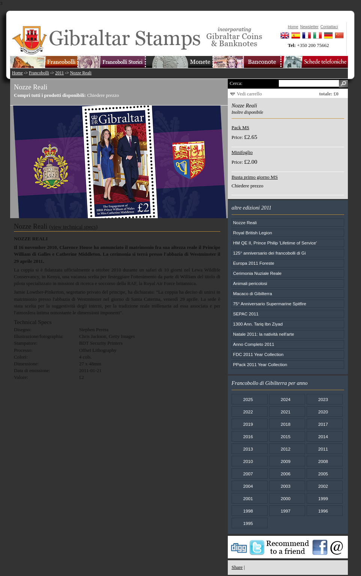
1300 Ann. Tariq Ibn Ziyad (258, 323)
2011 (59, 73)
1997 (285, 510)
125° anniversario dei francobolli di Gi (269, 252)
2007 (248, 473)
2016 (248, 436)
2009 (285, 461)
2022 (248, 411)
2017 (323, 424)
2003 (285, 486)
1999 (323, 498)
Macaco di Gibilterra (252, 293)
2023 (323, 399)
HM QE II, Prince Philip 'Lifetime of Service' (275, 242)
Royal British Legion (252, 232)
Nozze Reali (80, 73)
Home (17, 73)
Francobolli (39, 73)
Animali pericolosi (250, 283)
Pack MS (240, 127)
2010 (248, 461)
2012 (285, 448)
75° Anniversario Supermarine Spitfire (269, 303)
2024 (285, 399)
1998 (248, 510)
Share (237, 567)
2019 (248, 424)
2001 (248, 498)
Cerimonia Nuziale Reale (257, 273)
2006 (285, 473)
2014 (323, 436)
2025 (248, 399)
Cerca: (236, 83)
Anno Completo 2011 (253, 344)
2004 (248, 486)
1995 (248, 523)
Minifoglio (242, 152)
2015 (285, 436)
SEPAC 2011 (246, 313)
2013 (248, 448)
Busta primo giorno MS (255, 177)
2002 (323, 486)
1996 (323, 510)
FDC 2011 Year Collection (258, 354)
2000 (285, 498)
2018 (285, 424)
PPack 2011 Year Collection (260, 364)
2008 (323, 461)
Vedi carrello (249, 94)
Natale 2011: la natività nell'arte (263, 334)
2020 (323, 411)
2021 (285, 411)
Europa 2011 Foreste (253, 263)
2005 (323, 473)
